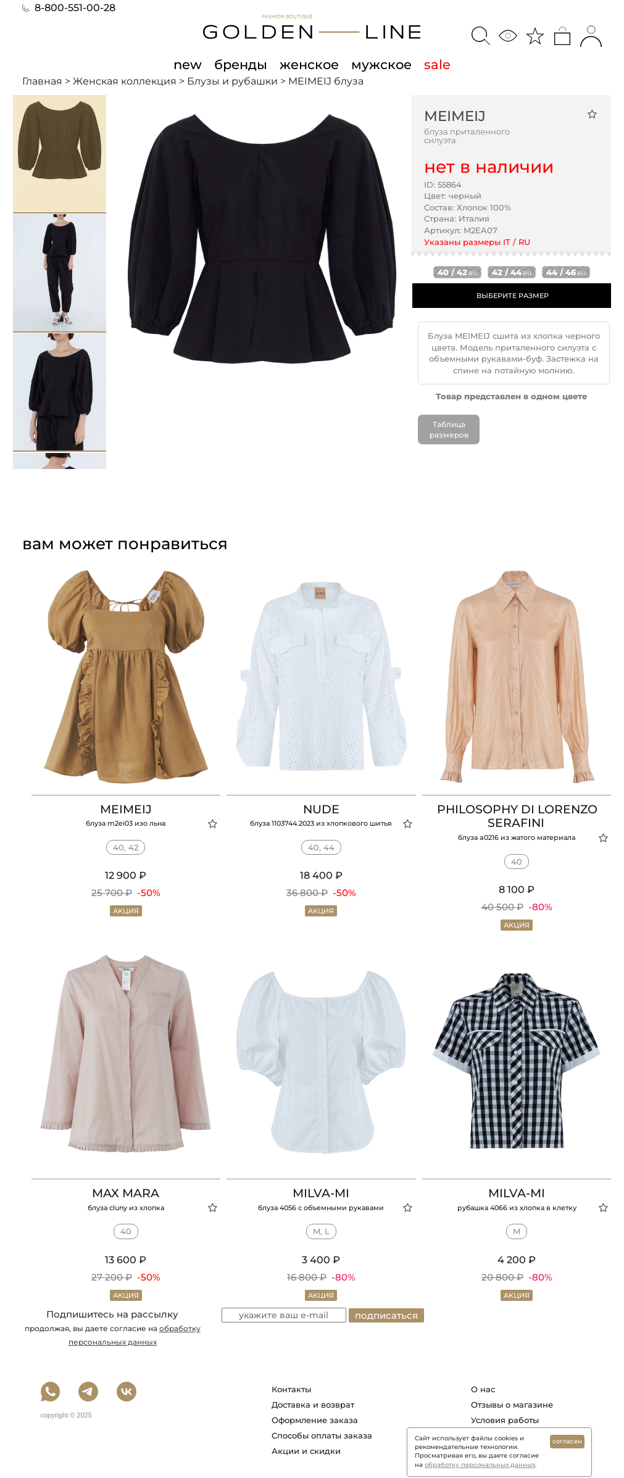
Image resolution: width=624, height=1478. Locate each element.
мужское (381, 64)
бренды (240, 64)
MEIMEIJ (455, 116)
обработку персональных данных (480, 1465)
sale (437, 64)
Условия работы (505, 1420)
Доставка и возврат (313, 1404)
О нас (483, 1389)
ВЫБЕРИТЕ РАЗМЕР (512, 295)
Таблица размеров (449, 429)
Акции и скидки (306, 1451)
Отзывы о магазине (512, 1404)
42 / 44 (511, 272)
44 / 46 (566, 272)
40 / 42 (457, 272)
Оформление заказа (315, 1420)
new (187, 64)
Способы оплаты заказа (322, 1435)
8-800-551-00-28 (68, 8)
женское (309, 64)
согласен (567, 1441)
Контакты (291, 1389)
